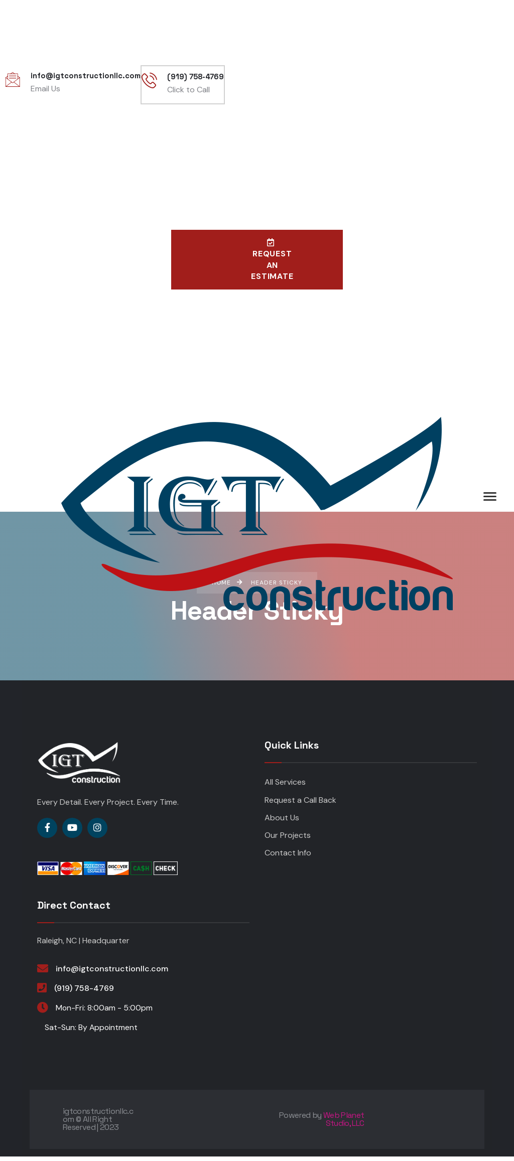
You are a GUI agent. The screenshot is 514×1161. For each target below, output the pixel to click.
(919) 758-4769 (84, 992)
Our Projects (288, 840)
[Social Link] (47, 832)
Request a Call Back (300, 804)
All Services (285, 787)
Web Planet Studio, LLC (343, 1123)
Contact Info (288, 857)
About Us (282, 822)
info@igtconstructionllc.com (112, 973)
